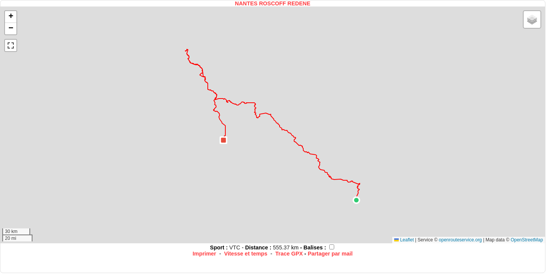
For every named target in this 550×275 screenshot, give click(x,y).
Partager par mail (330, 254)
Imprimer (204, 254)
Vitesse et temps (245, 254)
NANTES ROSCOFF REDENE (273, 3)
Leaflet (404, 240)
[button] (356, 200)
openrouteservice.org (460, 240)
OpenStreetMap (527, 240)
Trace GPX (289, 254)
